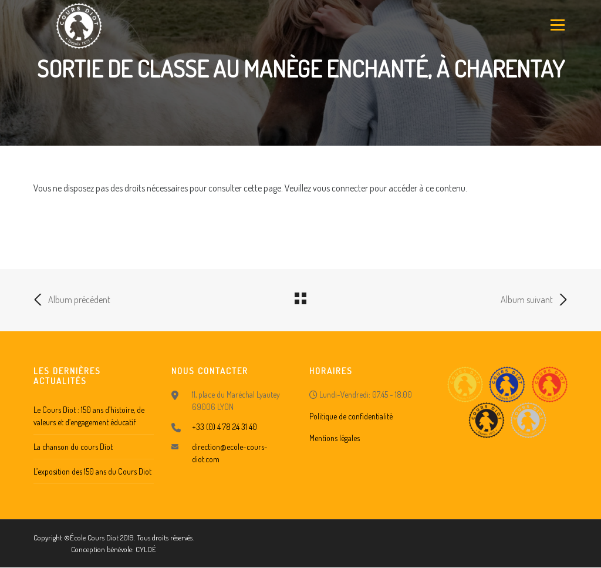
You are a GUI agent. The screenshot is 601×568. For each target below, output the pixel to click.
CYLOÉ (146, 549)
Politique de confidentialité (351, 416)
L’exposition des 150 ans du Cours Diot (92, 471)
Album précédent (71, 299)
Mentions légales (334, 438)
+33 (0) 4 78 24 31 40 (224, 427)
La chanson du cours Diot (73, 447)
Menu (556, 25)
